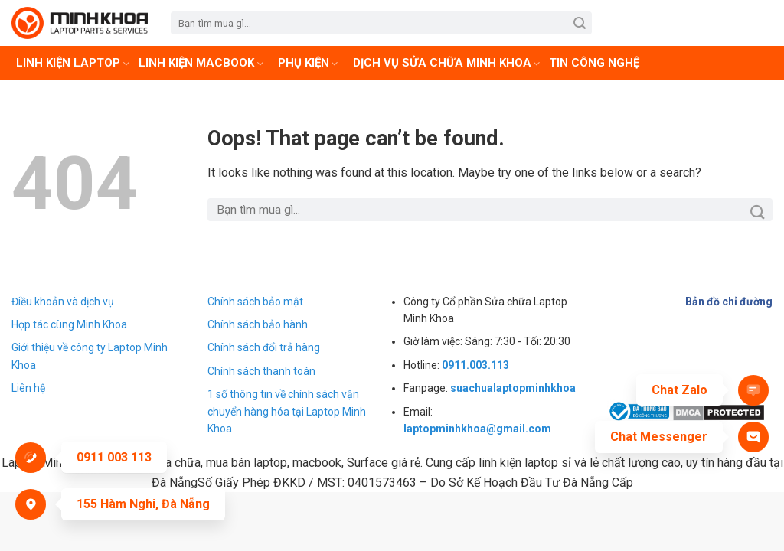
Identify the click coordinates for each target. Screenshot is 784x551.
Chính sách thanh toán (261, 371)
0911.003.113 (475, 365)
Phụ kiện (308, 63)
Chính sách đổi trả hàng (263, 347)
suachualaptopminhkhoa (513, 388)
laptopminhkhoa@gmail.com (477, 428)
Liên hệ (28, 388)
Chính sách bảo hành (257, 324)
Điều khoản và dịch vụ (62, 301)
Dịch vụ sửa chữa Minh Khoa (447, 63)
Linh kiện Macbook (201, 63)
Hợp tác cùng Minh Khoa (69, 324)
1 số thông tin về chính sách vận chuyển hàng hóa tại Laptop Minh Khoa (286, 411)
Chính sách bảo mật (255, 301)
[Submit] (579, 22)
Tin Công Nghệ (594, 63)
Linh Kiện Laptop (72, 63)
